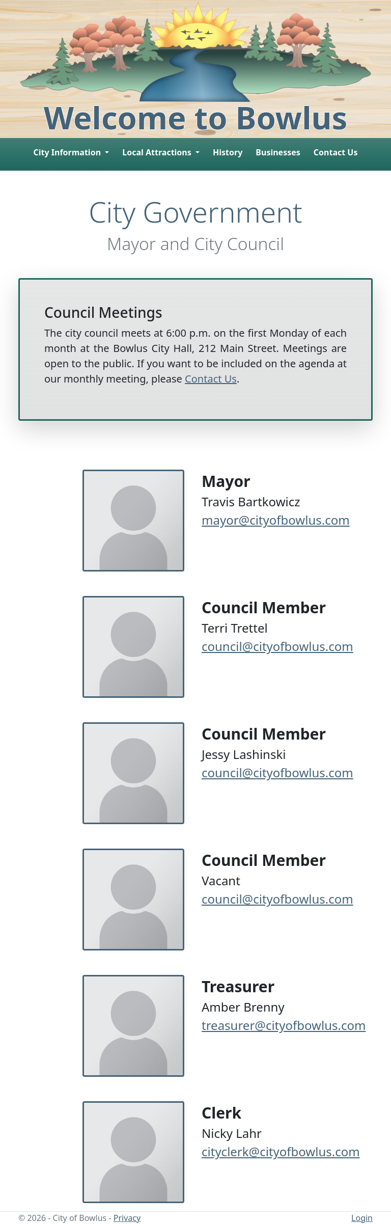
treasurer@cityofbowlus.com (284, 1025)
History (227, 152)
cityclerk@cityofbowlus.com (281, 1151)
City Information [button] (68, 152)
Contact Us (336, 152)
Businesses (278, 152)
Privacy (127, 1217)
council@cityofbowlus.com (277, 646)
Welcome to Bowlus (196, 117)
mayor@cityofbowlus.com (276, 519)
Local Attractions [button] (157, 152)
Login (362, 1217)
